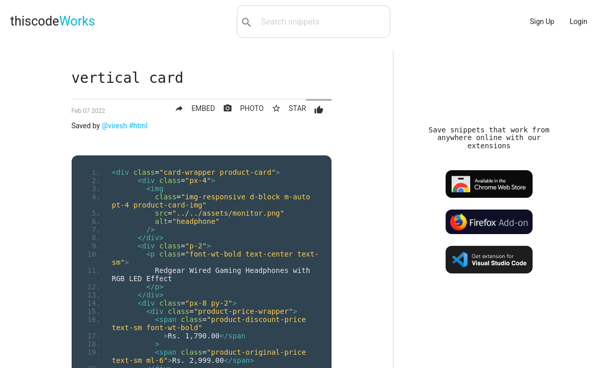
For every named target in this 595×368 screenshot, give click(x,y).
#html (138, 126)
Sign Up (542, 21)
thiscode (52, 21)
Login (578, 21)
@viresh (114, 126)
